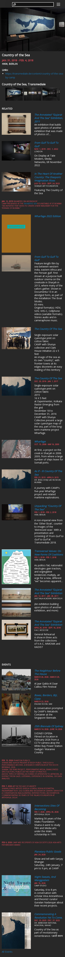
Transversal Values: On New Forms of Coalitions (48, 552)
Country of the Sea (16, 55)
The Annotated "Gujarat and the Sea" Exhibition (48, 591)
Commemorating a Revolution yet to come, (48, 915)
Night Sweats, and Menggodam (45, 878)
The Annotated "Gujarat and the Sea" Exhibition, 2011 (48, 118)
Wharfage (40, 441)
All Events (7, 951)
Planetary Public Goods (47, 851)
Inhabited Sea (30, 203)
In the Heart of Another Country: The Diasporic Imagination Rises (48, 177)
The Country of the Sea (48, 328)
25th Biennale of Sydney (48, 726)
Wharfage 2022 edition (47, 216)
